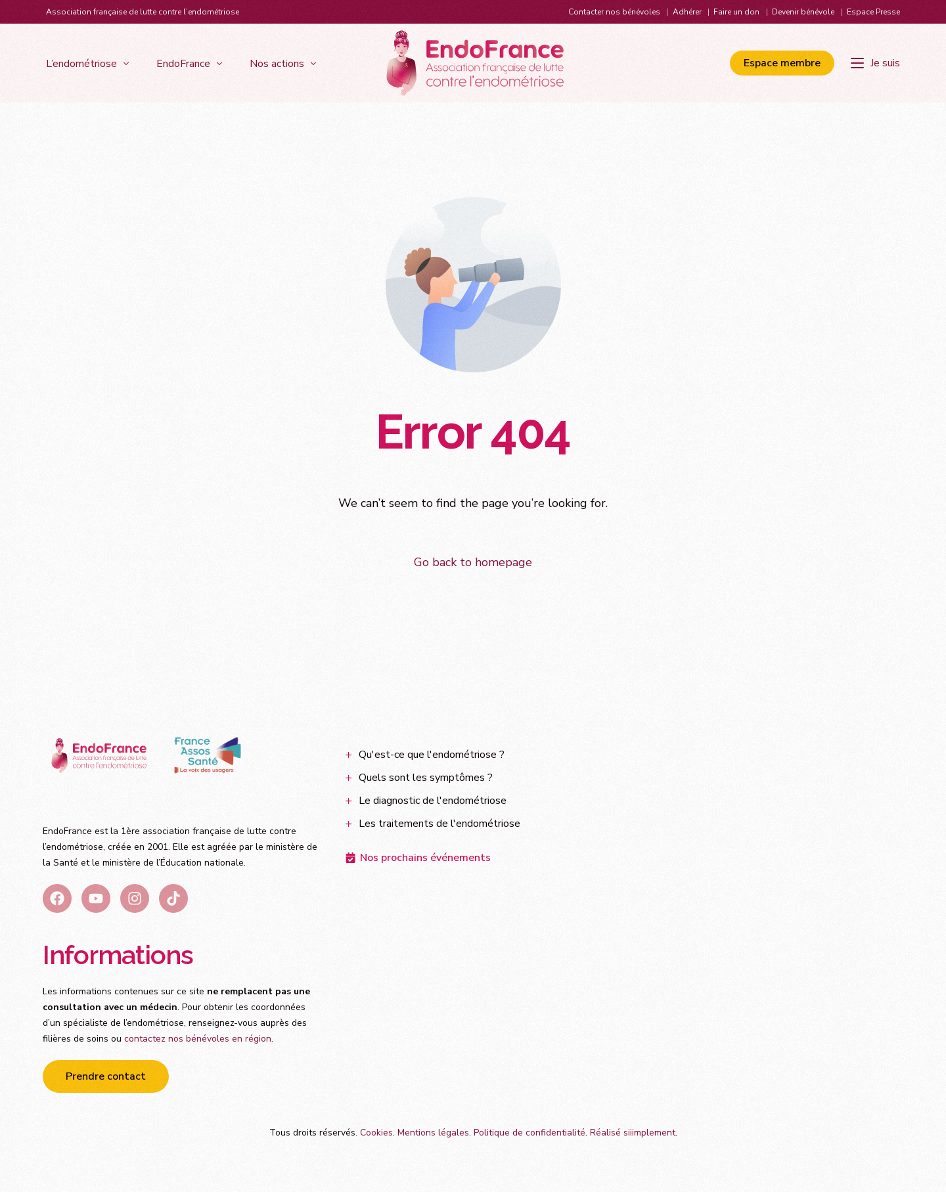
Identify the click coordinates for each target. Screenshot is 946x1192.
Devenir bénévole (803, 12)
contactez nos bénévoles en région (197, 1038)
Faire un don (736, 12)
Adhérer (687, 12)
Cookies (376, 1132)
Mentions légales (433, 1132)
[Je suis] (875, 63)
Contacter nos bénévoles (614, 12)
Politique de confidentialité (529, 1132)
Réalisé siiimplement (632, 1132)
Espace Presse (873, 12)
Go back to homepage (473, 562)
